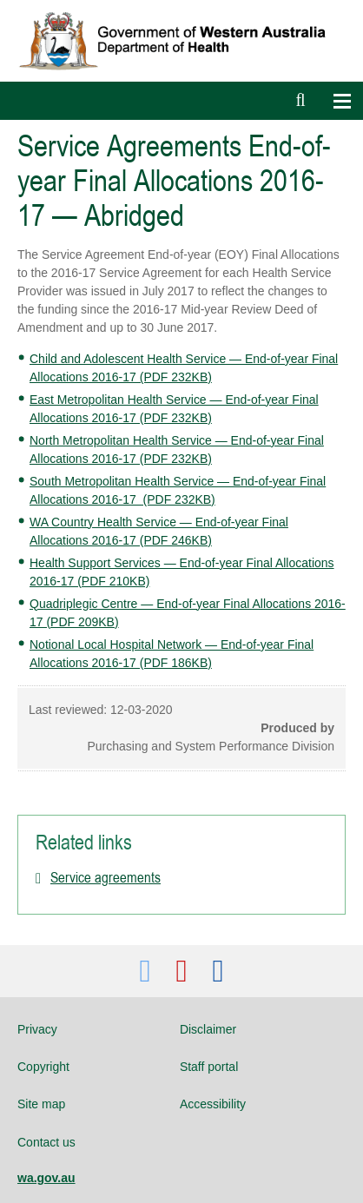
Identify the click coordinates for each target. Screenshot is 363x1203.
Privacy (37, 1029)
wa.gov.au (46, 1178)
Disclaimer (208, 1029)
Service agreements (105, 877)
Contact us (46, 1142)
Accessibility (213, 1104)
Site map (41, 1104)
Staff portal (209, 1067)
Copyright (43, 1067)
